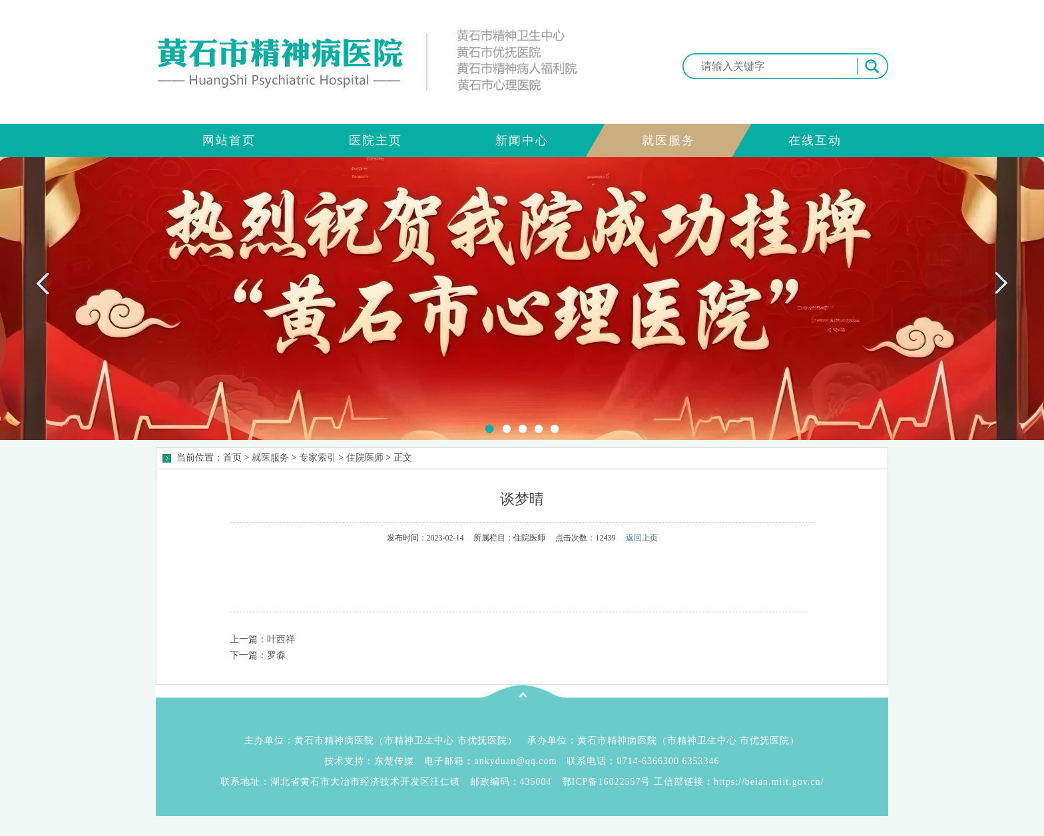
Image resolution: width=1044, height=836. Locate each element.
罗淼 (276, 655)
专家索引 (317, 458)
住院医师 (365, 458)
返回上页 (642, 537)
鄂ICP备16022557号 (606, 782)
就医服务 (270, 458)
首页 (232, 458)
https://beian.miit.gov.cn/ (769, 782)
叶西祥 (281, 639)
